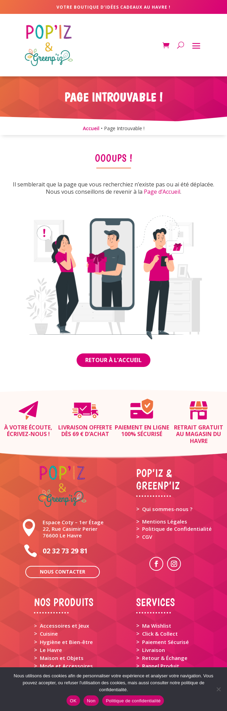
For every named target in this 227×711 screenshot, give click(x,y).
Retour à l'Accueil (113, 360)
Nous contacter (62, 571)
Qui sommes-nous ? (167, 508)
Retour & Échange (164, 657)
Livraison (153, 649)
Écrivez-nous (27, 434)
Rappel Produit (160, 665)
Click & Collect (160, 633)
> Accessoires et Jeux (61, 625)
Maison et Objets (62, 657)
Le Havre (51, 649)
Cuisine (49, 633)
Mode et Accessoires (66, 665)
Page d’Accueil (162, 191)
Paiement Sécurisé (165, 641)
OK (73, 700)
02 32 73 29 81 (65, 550)
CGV (147, 536)
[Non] (218, 689)
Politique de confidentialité (133, 700)
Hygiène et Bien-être (66, 641)
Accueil (91, 128)
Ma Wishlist (156, 625)
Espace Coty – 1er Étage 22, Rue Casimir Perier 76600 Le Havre (73, 529)
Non (91, 700)
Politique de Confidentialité (177, 528)
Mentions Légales (164, 521)
